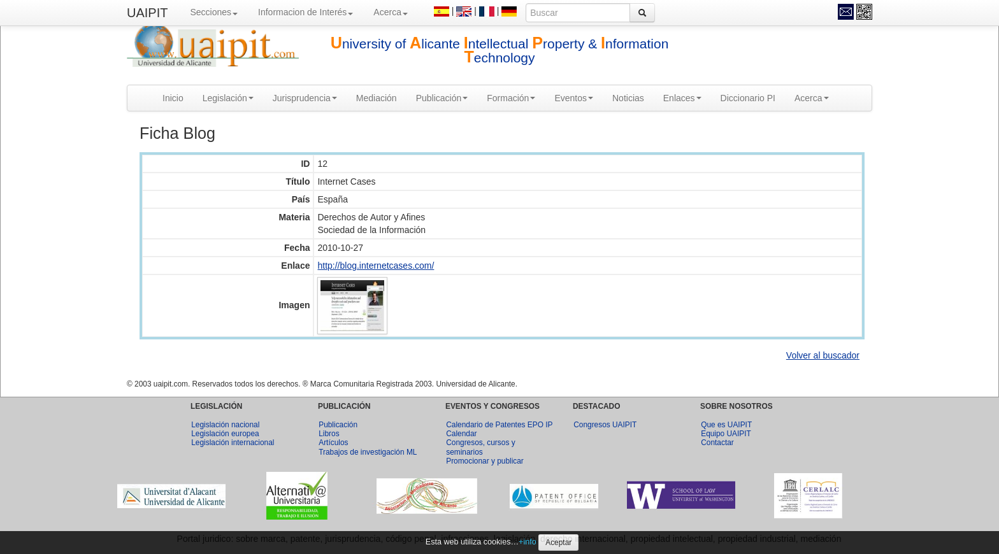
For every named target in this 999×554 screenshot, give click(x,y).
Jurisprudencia (305, 98)
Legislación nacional (225, 424)
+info (527, 541)
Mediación (376, 98)
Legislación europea (225, 433)
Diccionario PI (748, 98)
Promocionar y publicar (485, 461)
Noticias (628, 98)
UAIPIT (147, 13)
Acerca (390, 12)
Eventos (573, 98)
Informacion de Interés (305, 12)
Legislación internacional (232, 442)
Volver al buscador (822, 355)
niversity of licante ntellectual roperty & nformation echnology (500, 50)
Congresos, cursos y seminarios (480, 447)
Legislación (228, 98)
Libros (329, 433)
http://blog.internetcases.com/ (375, 265)
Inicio (172, 98)
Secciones (214, 12)
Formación (511, 98)
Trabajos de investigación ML (368, 452)
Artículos (333, 442)
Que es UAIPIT (726, 424)
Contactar (717, 442)
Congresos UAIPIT (604, 424)
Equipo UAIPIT (726, 433)
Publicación (442, 98)
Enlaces (682, 98)
